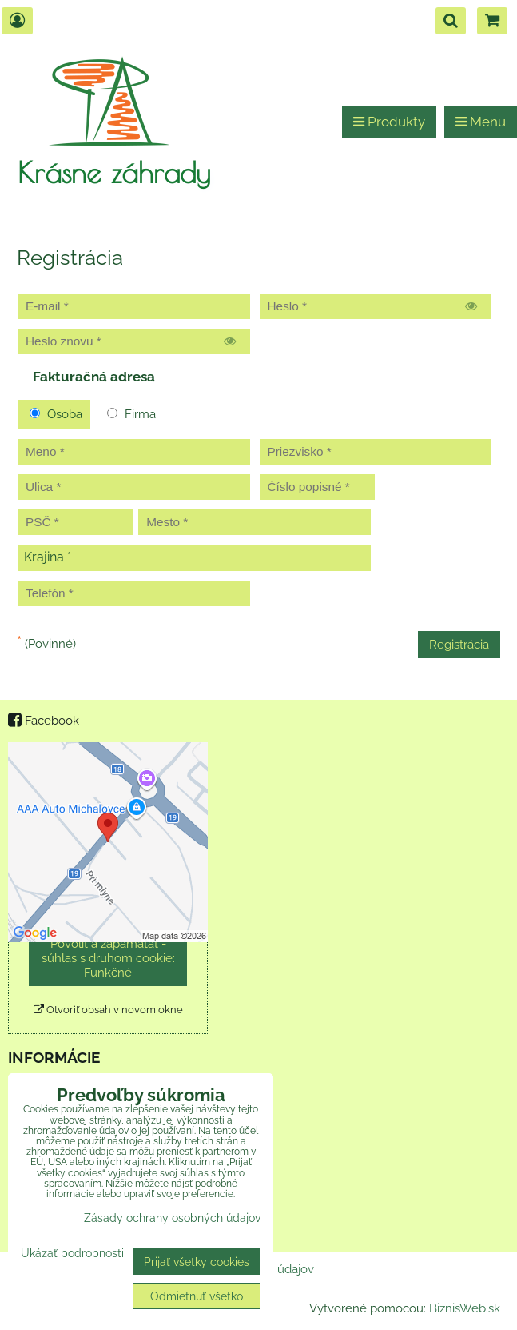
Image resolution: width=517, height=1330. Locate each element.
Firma (131, 414)
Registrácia (459, 644)
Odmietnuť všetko (196, 1296)
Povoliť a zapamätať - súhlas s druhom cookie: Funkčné (108, 958)
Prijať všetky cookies (196, 1261)
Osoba (56, 414)
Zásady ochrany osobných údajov (172, 1217)
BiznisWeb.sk (464, 1308)
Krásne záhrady (114, 172)
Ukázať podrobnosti (72, 1253)
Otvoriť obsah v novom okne (108, 1010)
